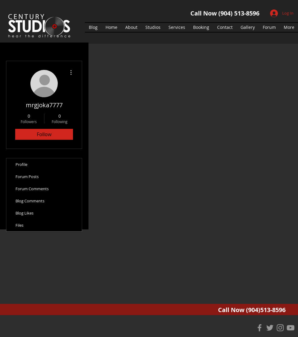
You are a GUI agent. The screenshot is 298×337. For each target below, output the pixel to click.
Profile (21, 164)
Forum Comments (32, 188)
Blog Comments (30, 201)
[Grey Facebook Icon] (259, 327)
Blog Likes (24, 213)
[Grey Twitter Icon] (270, 327)
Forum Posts (27, 176)
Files (19, 225)
